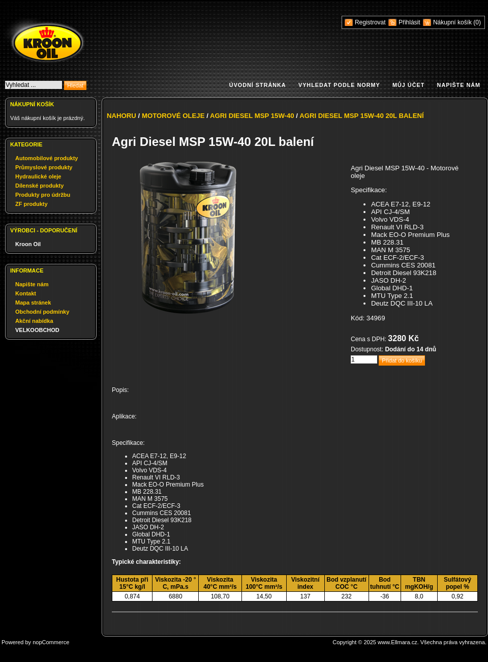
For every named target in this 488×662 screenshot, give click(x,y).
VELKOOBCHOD (37, 330)
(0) (477, 22)
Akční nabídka (34, 321)
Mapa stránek (33, 302)
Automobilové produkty (46, 158)
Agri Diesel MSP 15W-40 (252, 115)
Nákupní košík (453, 22)
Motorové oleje (173, 115)
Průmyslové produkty (43, 167)
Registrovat (370, 22)
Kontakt (25, 293)
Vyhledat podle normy (339, 85)
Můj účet (408, 85)
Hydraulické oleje (38, 176)
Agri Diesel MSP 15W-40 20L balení (361, 115)
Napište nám (458, 85)
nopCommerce (51, 642)
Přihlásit (409, 22)
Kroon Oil (28, 244)
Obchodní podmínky (42, 312)
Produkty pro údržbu (42, 195)
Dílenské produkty (39, 186)
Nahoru (121, 115)
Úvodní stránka (257, 85)
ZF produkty (31, 204)
